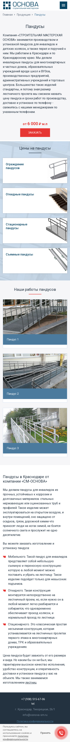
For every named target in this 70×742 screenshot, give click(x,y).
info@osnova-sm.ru (35, 715)
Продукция (23, 14)
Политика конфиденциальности (35, 721)
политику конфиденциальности (15, 737)
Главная (8, 14)
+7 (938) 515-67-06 (33, 699)
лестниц (31, 682)
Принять (45, 732)
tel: (33, 703)
